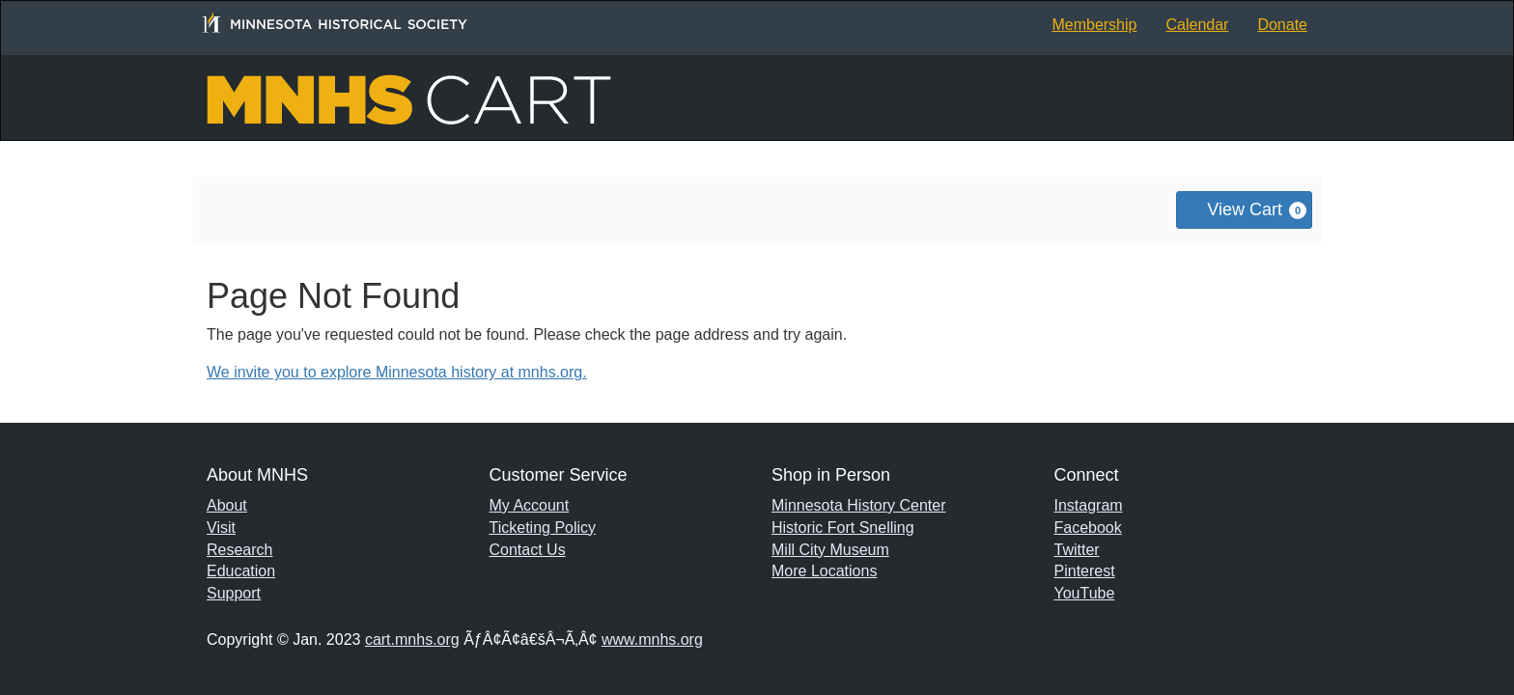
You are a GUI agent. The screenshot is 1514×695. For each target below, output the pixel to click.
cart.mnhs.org (412, 639)
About (227, 505)
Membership (1093, 24)
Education (241, 571)
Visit (221, 527)
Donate (1282, 24)
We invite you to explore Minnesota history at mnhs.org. (397, 372)
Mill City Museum (830, 550)
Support (234, 593)
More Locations (824, 571)
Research (239, 550)
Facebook (1088, 527)
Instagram (1088, 505)
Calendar (1196, 24)
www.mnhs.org (652, 639)
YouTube (1084, 593)
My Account (530, 505)
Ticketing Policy (543, 527)
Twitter (1077, 550)
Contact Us (528, 550)
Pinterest (1084, 571)
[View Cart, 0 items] (1244, 210)
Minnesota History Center (858, 505)
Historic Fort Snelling (842, 527)
